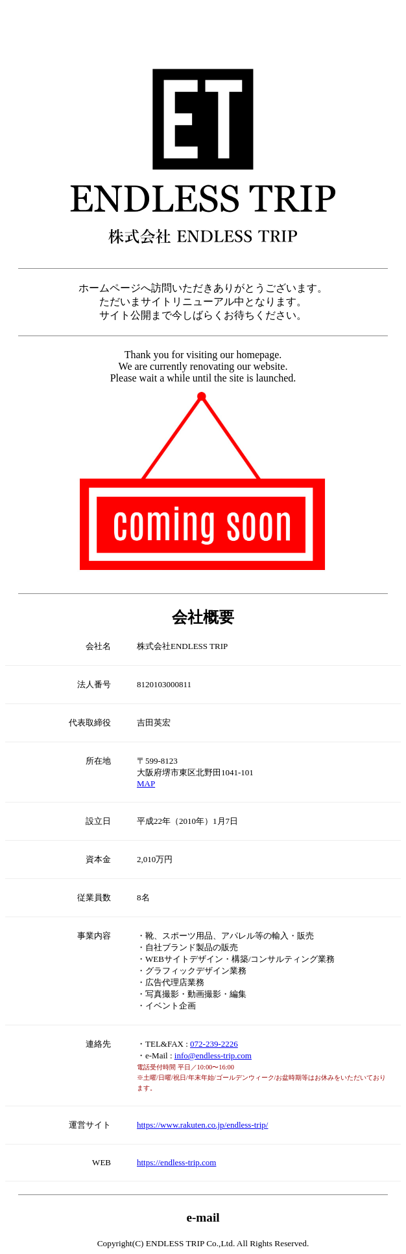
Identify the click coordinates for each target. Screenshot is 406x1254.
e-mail (202, 1217)
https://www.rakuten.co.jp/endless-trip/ (202, 1125)
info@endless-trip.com (213, 1055)
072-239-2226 (214, 1044)
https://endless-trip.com (176, 1162)
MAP (146, 783)
